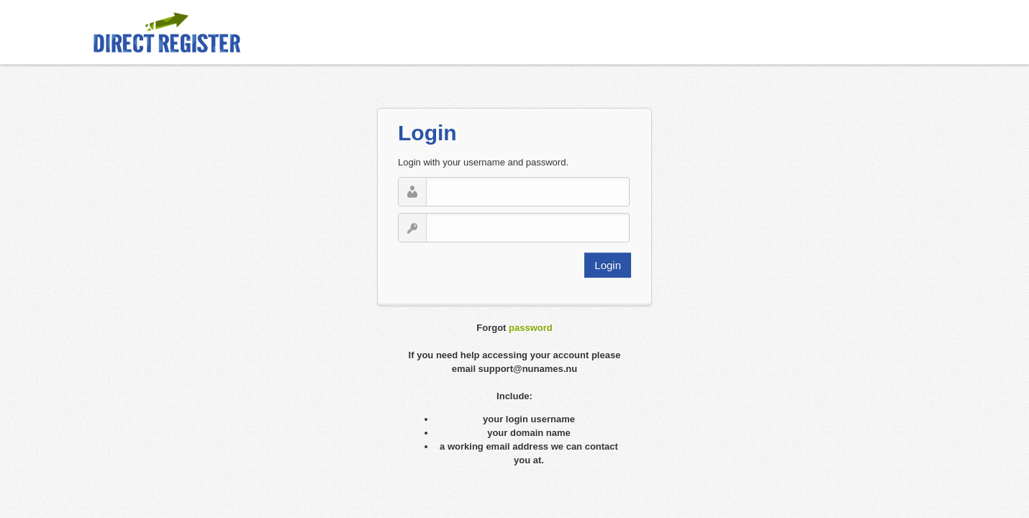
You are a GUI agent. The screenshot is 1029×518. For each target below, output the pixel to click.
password (531, 327)
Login (607, 265)
